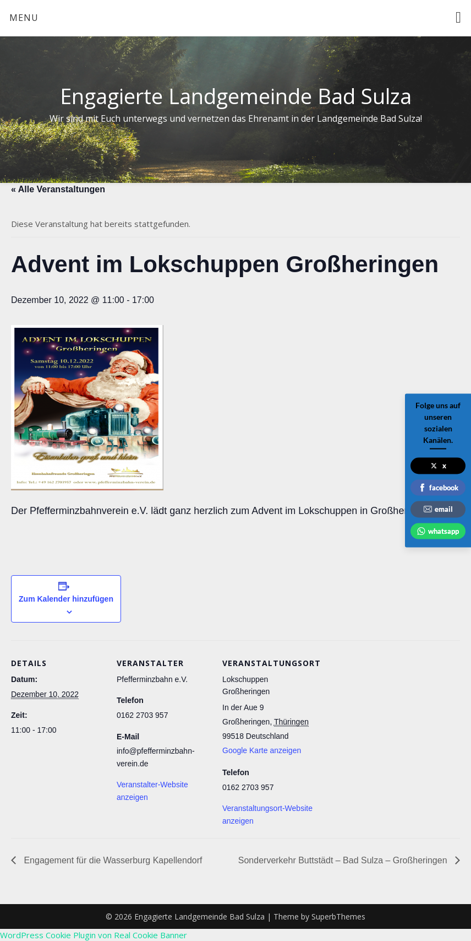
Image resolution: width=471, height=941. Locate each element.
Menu (24, 18)
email (438, 509)
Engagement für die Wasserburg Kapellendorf (111, 860)
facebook (438, 487)
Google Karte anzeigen (261, 750)
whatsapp (438, 530)
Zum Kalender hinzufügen (66, 598)
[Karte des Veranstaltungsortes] (386, 716)
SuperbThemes (338, 916)
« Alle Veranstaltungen (58, 189)
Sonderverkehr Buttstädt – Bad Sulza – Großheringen (344, 860)
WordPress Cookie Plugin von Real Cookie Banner (93, 934)
